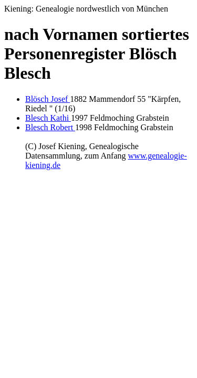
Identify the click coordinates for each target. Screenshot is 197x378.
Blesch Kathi (48, 117)
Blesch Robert (50, 127)
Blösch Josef (47, 98)
